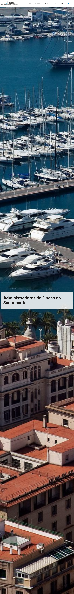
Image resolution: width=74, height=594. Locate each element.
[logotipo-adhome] (9, 3)
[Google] (71, 3)
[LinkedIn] (68, 3)
